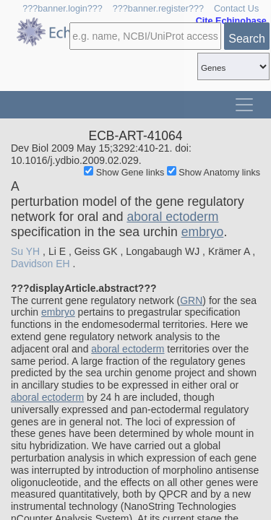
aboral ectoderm (172, 216)
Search (246, 38)
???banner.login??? (62, 9)
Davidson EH (40, 263)
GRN (191, 300)
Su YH (25, 251)
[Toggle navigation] (244, 104)
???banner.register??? (158, 9)
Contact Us (236, 9)
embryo (202, 232)
